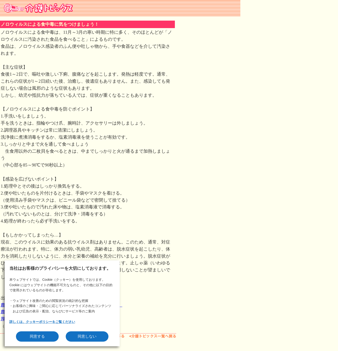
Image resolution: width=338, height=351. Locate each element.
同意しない (87, 336)
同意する (37, 336)
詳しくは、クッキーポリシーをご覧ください (42, 322)
